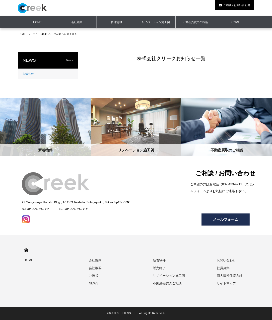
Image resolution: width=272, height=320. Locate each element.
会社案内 (77, 22)
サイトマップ (226, 283)
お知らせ (28, 73)
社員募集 (223, 268)
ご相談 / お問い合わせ (234, 5)
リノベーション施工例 (156, 22)
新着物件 (159, 260)
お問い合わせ (226, 260)
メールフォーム (225, 219)
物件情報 (116, 22)
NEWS (235, 22)
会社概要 (95, 268)
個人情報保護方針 (229, 275)
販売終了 (159, 268)
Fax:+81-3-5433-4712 (73, 209)
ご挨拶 (93, 275)
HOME (22, 34)
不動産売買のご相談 (195, 22)
